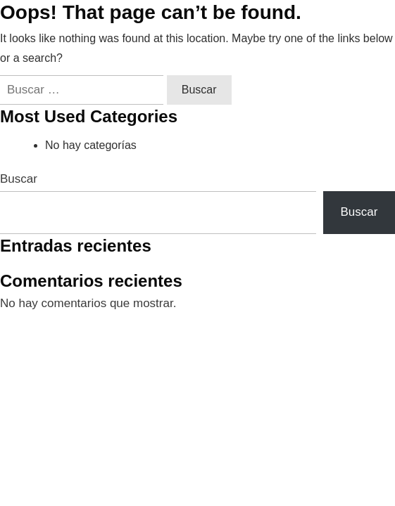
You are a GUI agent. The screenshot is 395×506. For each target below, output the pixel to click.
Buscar (18, 179)
